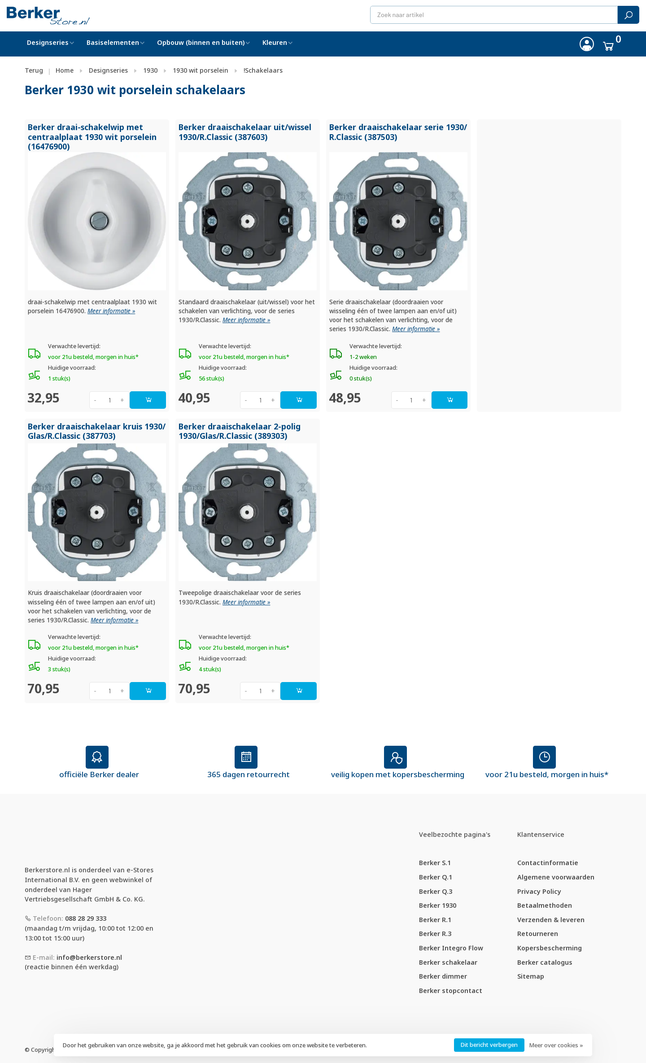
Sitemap (530, 976)
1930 (150, 70)
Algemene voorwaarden (555, 877)
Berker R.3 (435, 933)
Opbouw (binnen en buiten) (200, 42)
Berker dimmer (443, 976)
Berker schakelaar (448, 962)
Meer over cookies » (556, 1045)
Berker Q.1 (435, 877)
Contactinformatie (547, 862)
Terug (34, 70)
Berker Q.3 (435, 891)
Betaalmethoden (544, 905)
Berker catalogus (544, 962)
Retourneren (537, 933)
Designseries (48, 42)
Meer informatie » (111, 311)
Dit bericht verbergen (489, 1045)
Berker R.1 (435, 919)
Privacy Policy (539, 891)
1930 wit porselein (200, 70)
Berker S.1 (435, 862)
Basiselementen (113, 42)
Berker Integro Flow (451, 948)
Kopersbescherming (549, 948)
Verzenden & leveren (551, 919)
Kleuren (274, 42)
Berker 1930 (437, 905)
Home (65, 70)
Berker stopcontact (450, 990)
